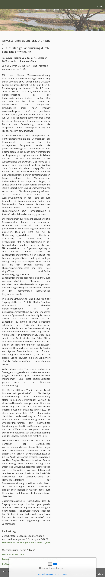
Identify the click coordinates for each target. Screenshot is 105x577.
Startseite (6, 571)
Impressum (27, 571)
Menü (99, 6)
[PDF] (26, 542)
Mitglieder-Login (41, 571)
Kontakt (16, 571)
